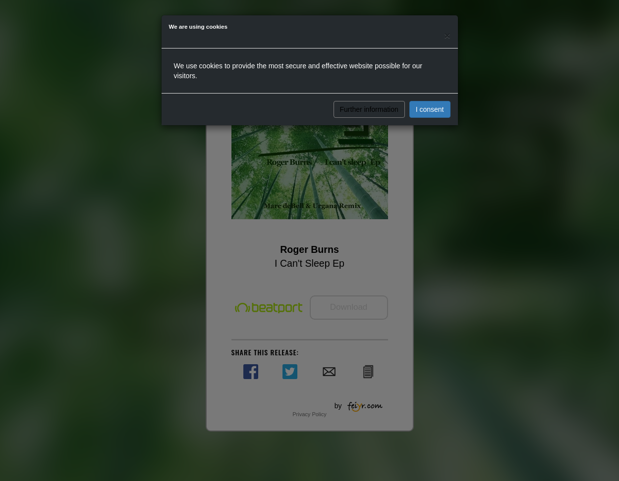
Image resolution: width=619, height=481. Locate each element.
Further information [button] (369, 109)
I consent (430, 109)
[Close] (447, 35)
